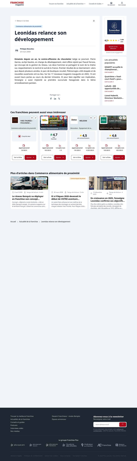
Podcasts (13, 425)
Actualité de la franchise (28, 221)
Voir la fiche (18, 157)
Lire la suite (109, 72)
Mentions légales (16, 456)
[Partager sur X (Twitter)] (59, 98)
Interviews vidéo (16, 428)
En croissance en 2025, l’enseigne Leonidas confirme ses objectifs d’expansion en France (107, 201)
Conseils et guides (17, 422)
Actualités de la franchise (20, 419)
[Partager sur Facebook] (51, 98)
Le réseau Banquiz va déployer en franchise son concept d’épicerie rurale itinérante (27, 199)
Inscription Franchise (80, 456)
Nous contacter (65, 456)
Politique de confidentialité (33, 456)
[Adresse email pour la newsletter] (106, 424)
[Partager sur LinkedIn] (55, 98)
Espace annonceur (59, 419)
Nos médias (15, 431)
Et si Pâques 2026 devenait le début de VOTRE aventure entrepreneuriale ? (66, 199)
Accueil (13, 221)
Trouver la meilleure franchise (22, 416)
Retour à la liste (22, 21)
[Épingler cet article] (94, 20)
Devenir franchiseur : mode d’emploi (66, 416)
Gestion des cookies (51, 456)
